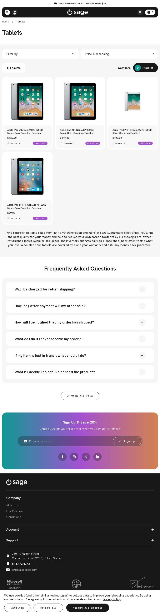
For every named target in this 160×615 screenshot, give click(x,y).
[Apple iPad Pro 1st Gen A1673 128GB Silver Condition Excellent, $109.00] (132, 101)
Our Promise (14, 511)
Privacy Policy (111, 599)
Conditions (13, 517)
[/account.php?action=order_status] (15, 12)
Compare (124, 67)
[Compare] (145, 67)
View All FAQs (80, 396)
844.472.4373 (18, 564)
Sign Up (127, 441)
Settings (17, 607)
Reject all (48, 607)
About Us (12, 506)
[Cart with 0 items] (150, 12)
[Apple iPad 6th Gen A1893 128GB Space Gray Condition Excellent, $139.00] (27, 101)
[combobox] (119, 54)
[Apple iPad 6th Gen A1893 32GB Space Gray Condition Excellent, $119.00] (80, 101)
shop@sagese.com (21, 570)
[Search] (140, 12)
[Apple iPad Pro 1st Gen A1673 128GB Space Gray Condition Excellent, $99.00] (27, 176)
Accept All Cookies (88, 607)
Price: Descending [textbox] (97, 54)
